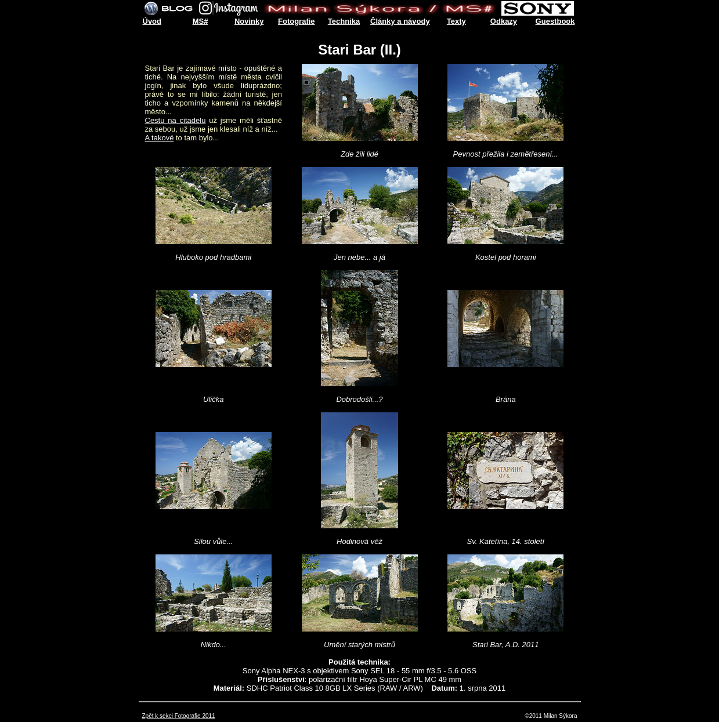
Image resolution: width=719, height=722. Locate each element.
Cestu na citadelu (175, 120)
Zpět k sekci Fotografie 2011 (178, 716)
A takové (159, 137)
